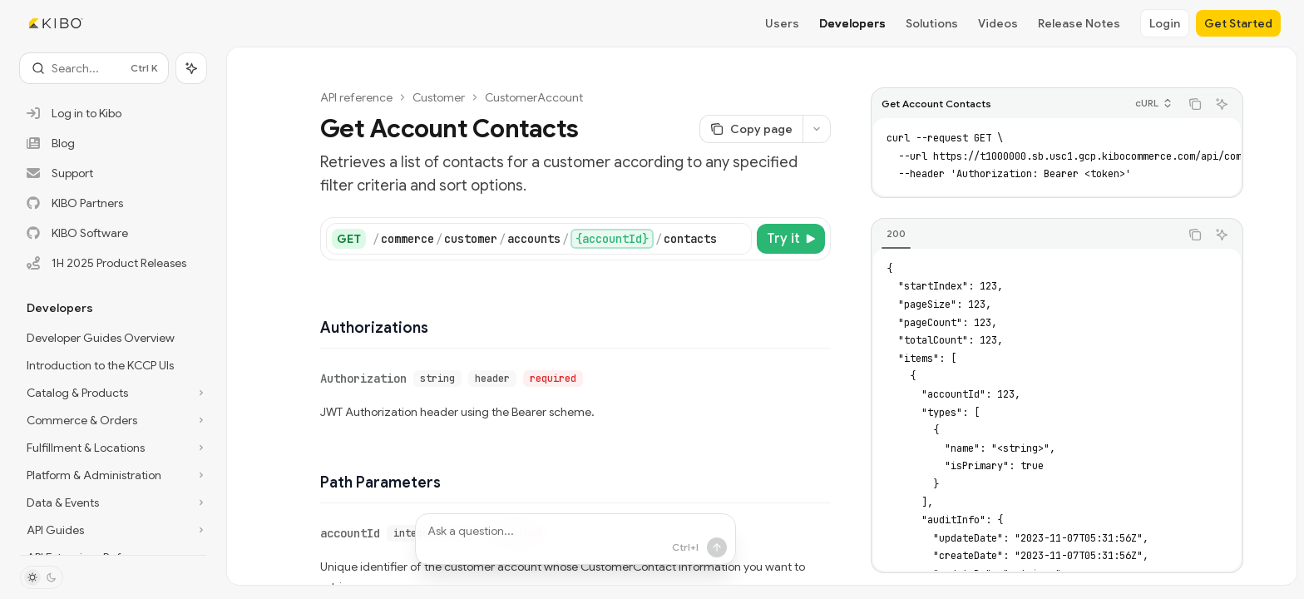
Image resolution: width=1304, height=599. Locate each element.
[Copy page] (751, 129)
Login (1164, 23)
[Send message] (716, 547)
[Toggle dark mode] (41, 577)
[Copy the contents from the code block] (1195, 104)
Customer (438, 97)
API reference (356, 97)
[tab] (896, 234)
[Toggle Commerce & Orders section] (113, 420)
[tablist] (1025, 234)
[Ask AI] (1221, 104)
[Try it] (791, 239)
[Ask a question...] (575, 539)
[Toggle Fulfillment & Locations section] (113, 447)
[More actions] (817, 129)
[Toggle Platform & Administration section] (113, 475)
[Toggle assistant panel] (191, 68)
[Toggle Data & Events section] (113, 502)
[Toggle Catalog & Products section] (113, 392)
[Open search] (94, 68)
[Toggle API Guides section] (113, 530)
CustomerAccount (534, 97)
